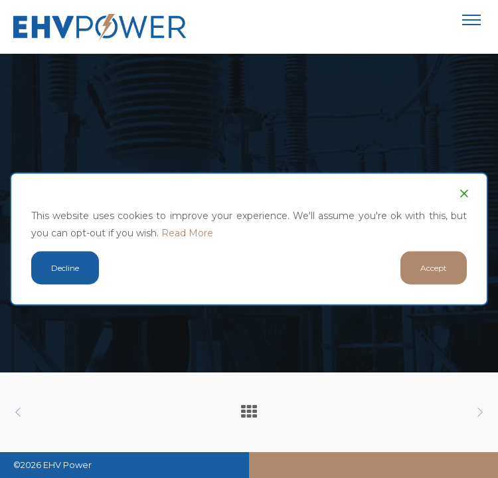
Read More (187, 233)
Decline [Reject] (65, 268)
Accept (433, 268)
